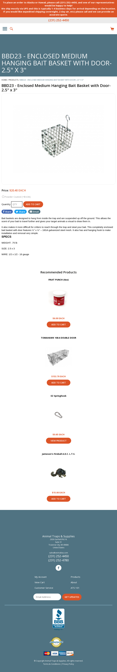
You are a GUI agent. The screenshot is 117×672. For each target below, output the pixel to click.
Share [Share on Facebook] (7, 211)
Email (34, 211)
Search (11, 28)
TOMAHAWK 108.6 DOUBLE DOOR (58, 337)
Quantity (6, 204)
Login (105, 28)
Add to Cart (58, 324)
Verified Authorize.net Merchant (56, 642)
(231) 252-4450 (58, 20)
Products (75, 576)
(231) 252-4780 (58, 560)
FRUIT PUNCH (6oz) (58, 279)
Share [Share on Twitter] (20, 211)
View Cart (40, 582)
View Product (58, 298)
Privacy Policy (68, 664)
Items (112, 28)
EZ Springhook (58, 395)
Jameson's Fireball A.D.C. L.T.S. (58, 453)
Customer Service (44, 587)
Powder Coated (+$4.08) (18, 196)
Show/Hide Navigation (5, 28)
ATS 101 (75, 587)
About (74, 582)
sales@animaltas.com (58, 552)
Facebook (58, 568)
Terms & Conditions (51, 664)
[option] (58, 139)
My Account (41, 576)
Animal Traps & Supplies (58, 34)
